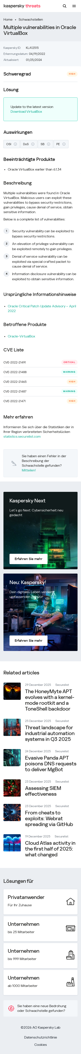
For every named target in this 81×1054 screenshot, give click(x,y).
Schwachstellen (31, 19)
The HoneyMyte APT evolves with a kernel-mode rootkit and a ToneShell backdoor (49, 700)
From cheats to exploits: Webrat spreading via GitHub (49, 818)
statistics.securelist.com (22, 436)
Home (8, 19)
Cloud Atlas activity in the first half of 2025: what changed (50, 849)
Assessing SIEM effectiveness (43, 791)
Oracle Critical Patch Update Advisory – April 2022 (42, 308)
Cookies (40, 1045)
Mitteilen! (29, 470)
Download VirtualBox (26, 111)
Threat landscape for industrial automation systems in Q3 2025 (50, 733)
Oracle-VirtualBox (21, 336)
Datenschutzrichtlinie (40, 1037)
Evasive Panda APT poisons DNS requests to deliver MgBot (50, 763)
